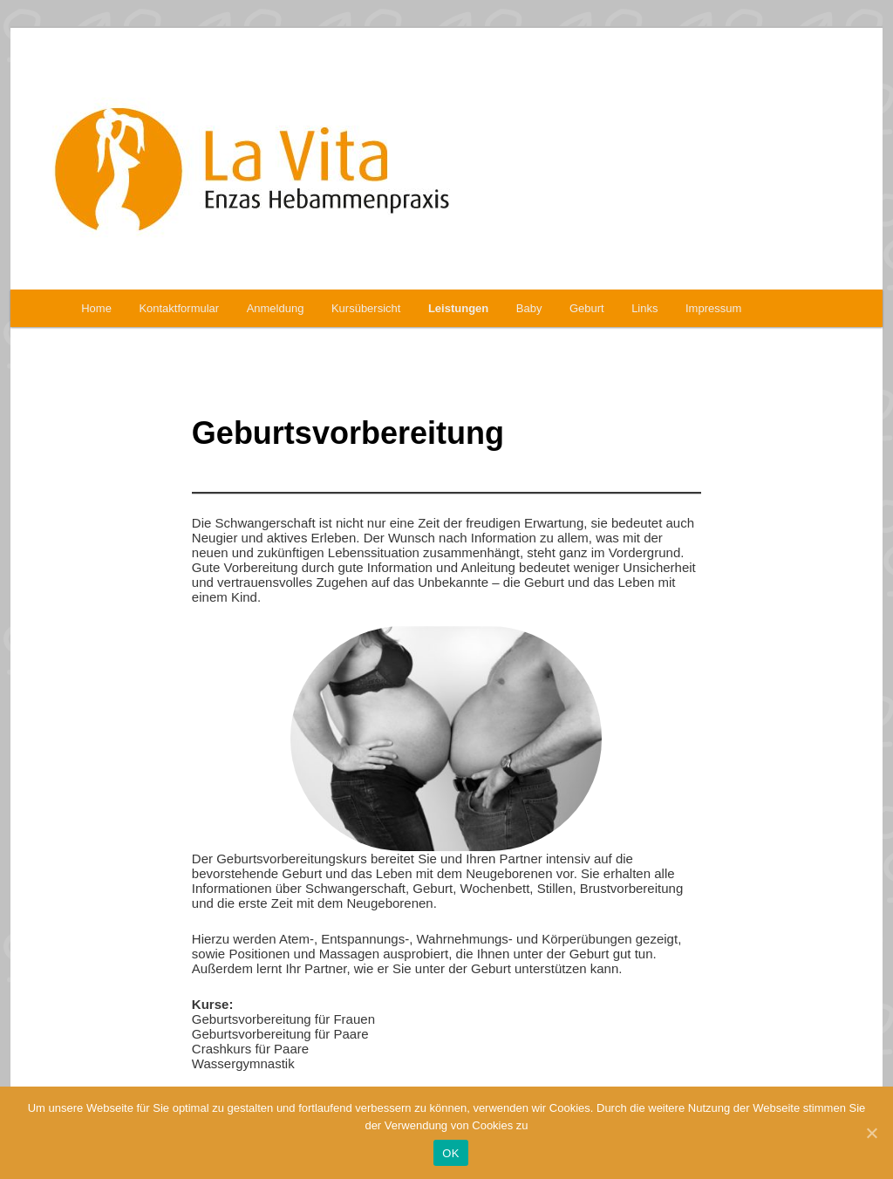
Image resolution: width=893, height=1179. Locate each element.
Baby (529, 308)
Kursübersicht (365, 308)
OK (450, 1153)
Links (644, 308)
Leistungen (458, 308)
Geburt (586, 308)
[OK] (871, 1133)
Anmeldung (275, 308)
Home (96, 308)
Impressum (713, 308)
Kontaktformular (179, 308)
